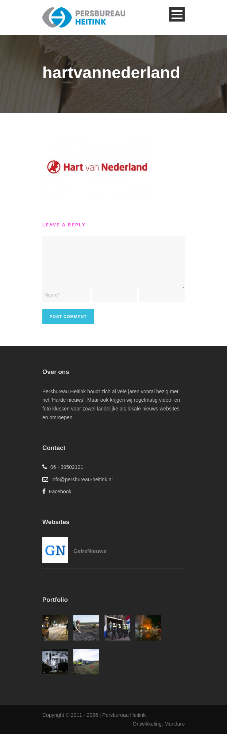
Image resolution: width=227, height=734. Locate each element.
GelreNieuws (90, 551)
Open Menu (177, 14)
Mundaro (175, 724)
